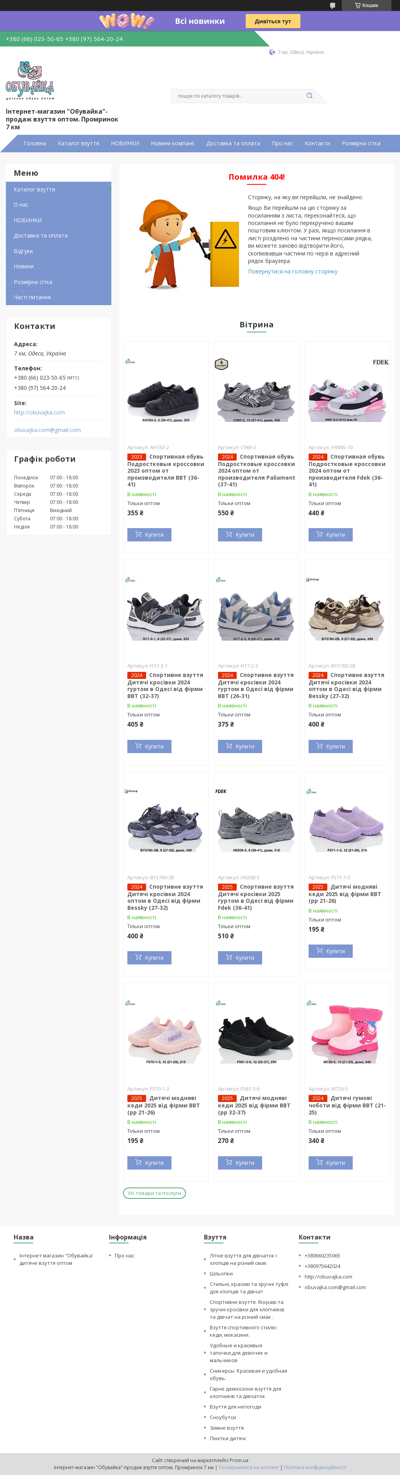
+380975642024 (322, 1266)
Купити (154, 534)
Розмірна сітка (361, 143)
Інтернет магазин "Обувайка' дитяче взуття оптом (56, 1259)
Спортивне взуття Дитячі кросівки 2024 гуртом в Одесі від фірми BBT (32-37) (165, 685)
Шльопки (221, 1273)
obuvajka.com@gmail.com (47, 430)
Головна (34, 143)
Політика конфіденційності (315, 1467)
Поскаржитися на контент (249, 1467)
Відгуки (23, 251)
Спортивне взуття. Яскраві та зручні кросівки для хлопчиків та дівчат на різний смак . (247, 1309)
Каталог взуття (78, 143)
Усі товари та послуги (154, 1192)
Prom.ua (239, 1460)
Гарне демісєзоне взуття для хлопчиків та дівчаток (245, 1392)
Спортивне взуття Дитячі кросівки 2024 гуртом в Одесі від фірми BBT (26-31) (256, 685)
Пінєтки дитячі (228, 1438)
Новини (24, 266)
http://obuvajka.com (39, 412)
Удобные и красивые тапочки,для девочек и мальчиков (239, 1353)
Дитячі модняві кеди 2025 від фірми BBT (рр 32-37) (254, 1105)
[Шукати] (309, 96)
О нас (21, 204)
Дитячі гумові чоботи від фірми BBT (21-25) (347, 1105)
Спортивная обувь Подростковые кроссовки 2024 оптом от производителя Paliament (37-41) (256, 470)
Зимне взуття (227, 1427)
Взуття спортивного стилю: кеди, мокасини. (243, 1331)
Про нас (282, 143)
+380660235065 (322, 1255)
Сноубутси (223, 1417)
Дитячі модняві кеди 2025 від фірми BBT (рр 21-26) (345, 894)
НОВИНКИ (125, 143)
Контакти (317, 143)
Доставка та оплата (233, 143)
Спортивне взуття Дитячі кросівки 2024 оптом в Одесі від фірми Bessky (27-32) (346, 685)
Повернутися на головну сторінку (293, 271)
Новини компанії (173, 143)
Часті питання (32, 297)
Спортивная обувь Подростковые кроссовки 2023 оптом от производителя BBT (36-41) (165, 470)
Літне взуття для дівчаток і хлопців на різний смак (243, 1259)
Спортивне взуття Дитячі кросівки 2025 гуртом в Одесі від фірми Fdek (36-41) (256, 897)
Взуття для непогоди (235, 1406)
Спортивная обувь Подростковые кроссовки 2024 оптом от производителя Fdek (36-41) (347, 470)
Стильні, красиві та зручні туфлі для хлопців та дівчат (249, 1287)
